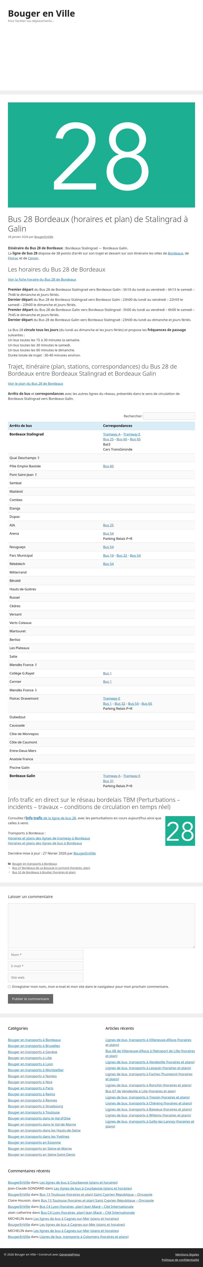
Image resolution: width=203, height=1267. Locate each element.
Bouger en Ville (41, 13)
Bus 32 (122, 555)
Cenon (33, 258)
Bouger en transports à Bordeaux (34, 864)
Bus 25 (108, 439)
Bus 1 (107, 673)
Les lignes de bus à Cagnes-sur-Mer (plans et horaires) (76, 1218)
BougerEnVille (85, 853)
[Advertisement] (101, 61)
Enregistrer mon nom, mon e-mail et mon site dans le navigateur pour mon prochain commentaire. (90, 986)
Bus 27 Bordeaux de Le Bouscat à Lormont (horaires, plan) (51, 868)
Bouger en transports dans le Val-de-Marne (42, 1124)
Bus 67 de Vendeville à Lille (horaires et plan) (140, 1091)
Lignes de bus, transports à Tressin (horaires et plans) (147, 1097)
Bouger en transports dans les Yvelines (38, 1136)
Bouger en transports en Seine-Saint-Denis (41, 1154)
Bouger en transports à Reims (31, 1094)
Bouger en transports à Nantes (32, 1076)
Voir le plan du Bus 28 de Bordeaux (35, 383)
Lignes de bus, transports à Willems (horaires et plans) (148, 1115)
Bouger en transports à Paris (30, 1088)
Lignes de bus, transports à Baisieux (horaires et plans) (148, 1109)
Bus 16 (108, 555)
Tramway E (131, 434)
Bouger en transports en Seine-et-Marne (40, 1148)
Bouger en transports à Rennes (32, 1100)
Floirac (13, 258)
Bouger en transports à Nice (30, 1082)
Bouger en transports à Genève (32, 1052)
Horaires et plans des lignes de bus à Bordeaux (45, 843)
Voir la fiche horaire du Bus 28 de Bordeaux (42, 279)
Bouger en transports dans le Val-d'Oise (39, 1118)
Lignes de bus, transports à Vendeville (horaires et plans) (149, 1062)
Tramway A (112, 434)
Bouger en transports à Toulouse (34, 1112)
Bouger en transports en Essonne (34, 1142)
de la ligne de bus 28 (51, 818)
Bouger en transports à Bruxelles (34, 1045)
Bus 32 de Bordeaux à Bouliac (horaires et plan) (44, 872)
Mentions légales (187, 1254)
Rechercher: (133, 416)
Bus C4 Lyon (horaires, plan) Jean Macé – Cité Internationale (86, 1206)
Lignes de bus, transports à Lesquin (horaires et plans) (148, 1068)
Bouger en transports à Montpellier (36, 1070)
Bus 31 (108, 781)
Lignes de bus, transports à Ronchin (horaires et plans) (148, 1085)
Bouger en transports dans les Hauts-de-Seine (44, 1130)
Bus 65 (135, 439)
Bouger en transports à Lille (30, 1058)
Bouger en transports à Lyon (30, 1064)
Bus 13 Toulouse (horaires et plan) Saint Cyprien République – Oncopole (95, 1194)
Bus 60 (122, 439)
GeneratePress (69, 1254)
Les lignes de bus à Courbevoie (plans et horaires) (78, 1182)
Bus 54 (108, 533)
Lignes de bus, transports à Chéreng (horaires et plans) (148, 1103)
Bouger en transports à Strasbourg (35, 1106)
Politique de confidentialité (180, 1260)
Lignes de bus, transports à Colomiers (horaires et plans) (83, 1236)
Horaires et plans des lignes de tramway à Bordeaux (49, 838)
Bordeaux (175, 253)
